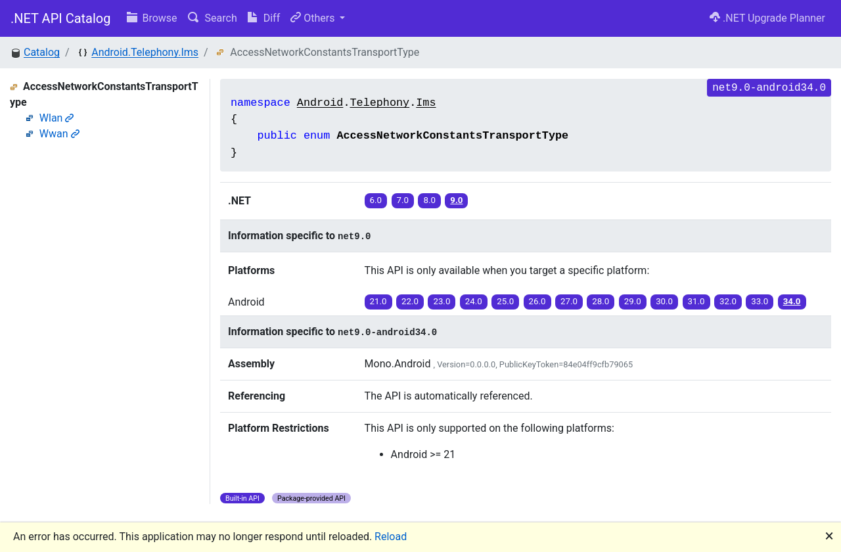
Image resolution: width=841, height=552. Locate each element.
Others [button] (313, 18)
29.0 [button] (632, 301)
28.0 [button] (600, 301)
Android (320, 103)
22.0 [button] (410, 301)
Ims (426, 103)
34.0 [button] (792, 301)
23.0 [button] (441, 301)
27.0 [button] (569, 301)
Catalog (42, 52)
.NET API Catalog (61, 18)
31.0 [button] (696, 301)
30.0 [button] (664, 301)
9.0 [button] (456, 200)
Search (212, 18)
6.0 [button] (376, 200)
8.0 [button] (429, 200)
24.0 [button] (473, 301)
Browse (152, 18)
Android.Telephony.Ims (144, 52)
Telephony (379, 103)
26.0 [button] (537, 301)
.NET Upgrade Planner (767, 18)
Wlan (56, 118)
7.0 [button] (403, 200)
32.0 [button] (728, 301)
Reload (391, 536)
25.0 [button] (505, 301)
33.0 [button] (759, 301)
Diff (264, 18)
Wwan (59, 133)
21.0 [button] (378, 301)
